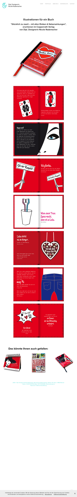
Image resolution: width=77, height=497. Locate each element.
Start (41, 4)
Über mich (55, 4)
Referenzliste (64, 4)
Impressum (32, 385)
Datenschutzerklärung (41, 385)
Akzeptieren (48, 494)
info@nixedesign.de (50, 384)
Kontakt (72, 4)
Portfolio (48, 4)
